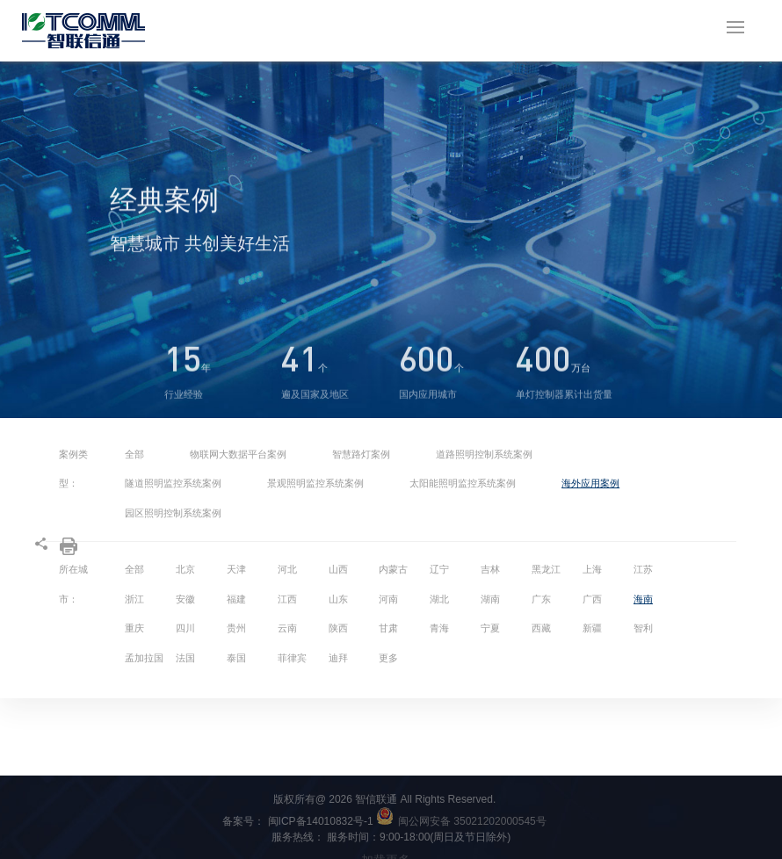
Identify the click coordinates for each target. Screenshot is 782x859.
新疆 (592, 628)
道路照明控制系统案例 (484, 454)
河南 (388, 599)
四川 (185, 628)
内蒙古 (393, 569)
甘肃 (388, 628)
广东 (541, 599)
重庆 (134, 628)
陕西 (338, 628)
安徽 (185, 599)
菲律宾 (292, 658)
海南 (643, 599)
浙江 (134, 599)
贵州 (236, 628)
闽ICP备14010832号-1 (331, 821)
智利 (643, 628)
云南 (287, 628)
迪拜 (338, 658)
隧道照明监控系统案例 (173, 483)
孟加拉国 (144, 658)
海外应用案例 (590, 483)
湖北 (439, 599)
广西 (592, 599)
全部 (134, 454)
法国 (185, 658)
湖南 (490, 599)
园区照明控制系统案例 (173, 513)
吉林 (490, 569)
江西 (287, 599)
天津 (236, 569)
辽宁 (439, 569)
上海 (592, 569)
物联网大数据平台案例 (238, 454)
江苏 (643, 569)
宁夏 (490, 628)
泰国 (236, 658)
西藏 (541, 628)
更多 (388, 658)
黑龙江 (546, 569)
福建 (236, 599)
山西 (338, 569)
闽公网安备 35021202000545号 (472, 821)
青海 (439, 628)
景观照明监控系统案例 (315, 483)
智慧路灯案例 (361, 454)
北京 (185, 569)
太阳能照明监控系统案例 (462, 483)
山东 (338, 599)
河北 (287, 569)
